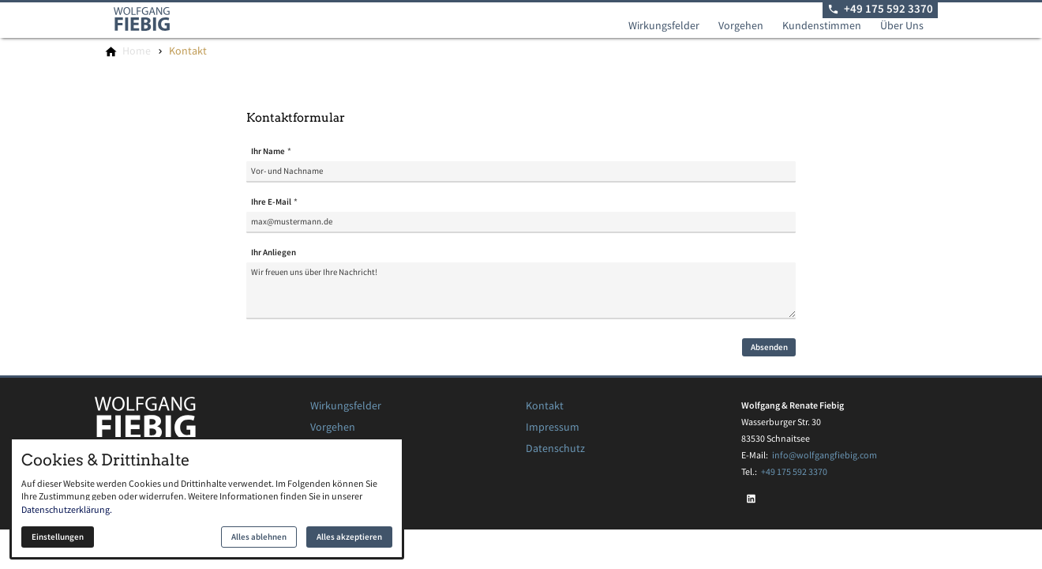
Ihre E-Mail (271, 202)
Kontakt (545, 406)
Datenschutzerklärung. (66, 509)
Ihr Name (268, 151)
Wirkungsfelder (663, 25)
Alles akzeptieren (349, 537)
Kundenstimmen (821, 25)
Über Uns (902, 25)
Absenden (769, 347)
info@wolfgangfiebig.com (824, 455)
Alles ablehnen (259, 537)
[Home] (136, 51)
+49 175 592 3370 (794, 471)
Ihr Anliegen (273, 252)
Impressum (552, 427)
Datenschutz (555, 448)
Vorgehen (740, 25)
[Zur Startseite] (161, 19)
